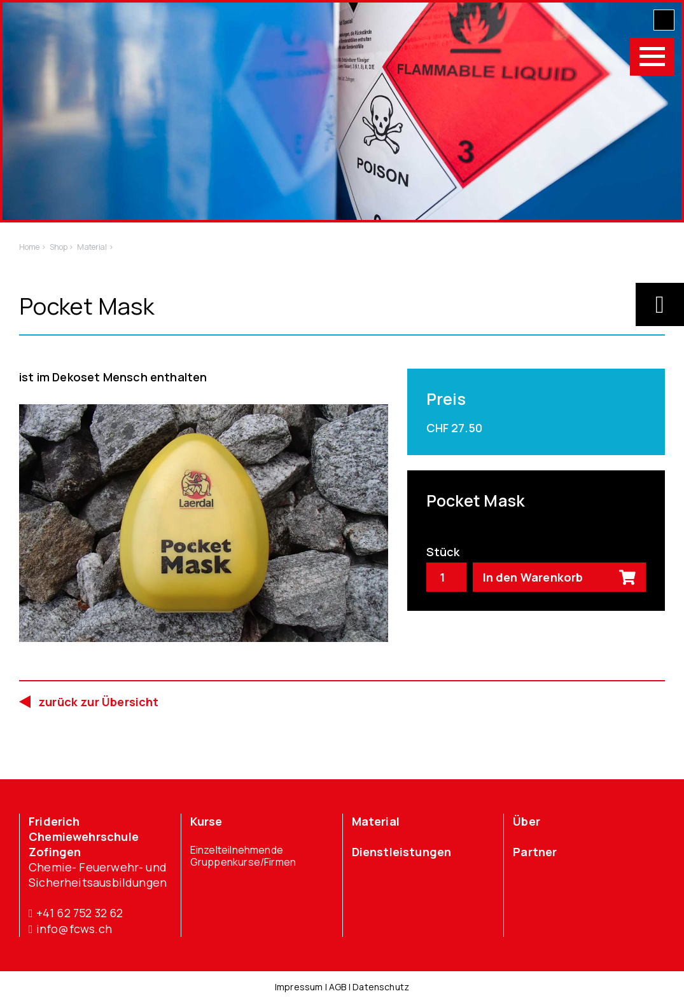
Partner (535, 851)
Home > (32, 247)
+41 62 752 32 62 (76, 913)
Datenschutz (380, 987)
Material (376, 821)
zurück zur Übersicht (98, 701)
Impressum (299, 987)
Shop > (62, 247)
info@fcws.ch (70, 929)
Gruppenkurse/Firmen (243, 862)
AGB (338, 987)
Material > (95, 247)
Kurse (206, 821)
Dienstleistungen (402, 851)
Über (526, 821)
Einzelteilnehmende (236, 850)
